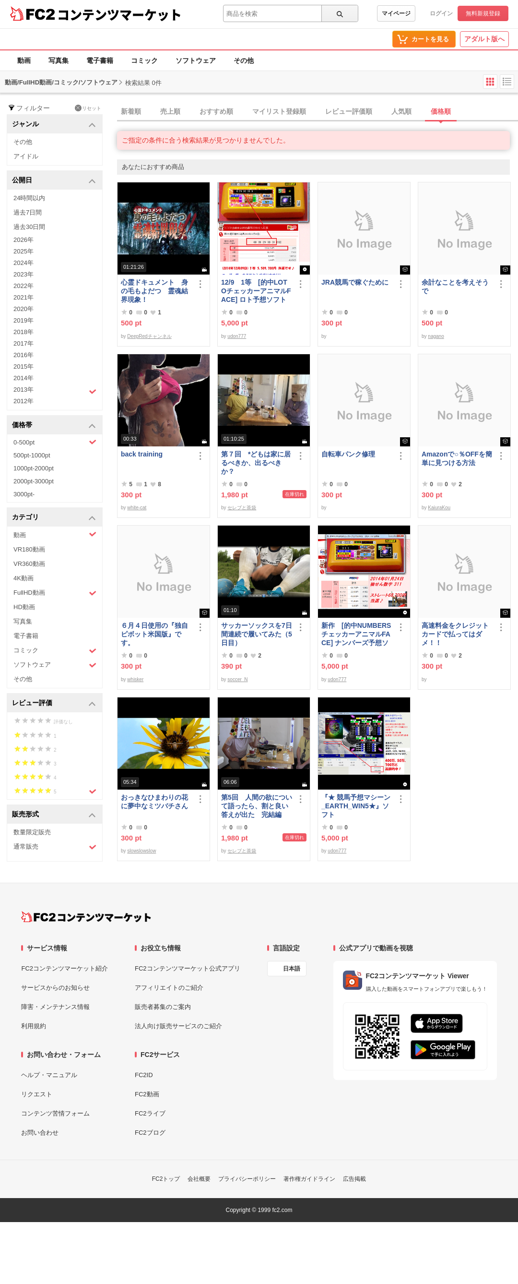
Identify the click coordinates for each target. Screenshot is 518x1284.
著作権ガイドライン (309, 1179)
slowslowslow (141, 850)
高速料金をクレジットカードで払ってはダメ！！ (455, 634)
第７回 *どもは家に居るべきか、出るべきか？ (256, 462)
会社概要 (199, 1179)
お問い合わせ (40, 1132)
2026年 (23, 239)
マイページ (396, 13)
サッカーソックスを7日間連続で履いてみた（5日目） (256, 634)
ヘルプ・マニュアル (49, 1075)
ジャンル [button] (54, 124)
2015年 (23, 366)
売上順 (170, 111)
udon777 (236, 336)
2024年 (23, 262)
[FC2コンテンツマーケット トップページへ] (86, 917)
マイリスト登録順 (279, 111)
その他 (244, 60)
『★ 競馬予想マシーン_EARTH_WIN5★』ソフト (355, 805)
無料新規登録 (483, 13)
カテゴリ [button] (54, 517)
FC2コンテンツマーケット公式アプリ (187, 968)
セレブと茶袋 (241, 507)
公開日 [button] (54, 180)
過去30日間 (29, 226)
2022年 (23, 285)
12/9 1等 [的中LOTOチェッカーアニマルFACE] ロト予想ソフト (256, 290)
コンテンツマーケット (119, 14)
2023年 (23, 274)
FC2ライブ (150, 1113)
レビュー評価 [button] (54, 703)
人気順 (401, 111)
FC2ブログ (150, 1132)
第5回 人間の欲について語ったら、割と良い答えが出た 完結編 (256, 805)
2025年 (23, 251)
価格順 (441, 111)
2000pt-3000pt (33, 481)
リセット (88, 108)
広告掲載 (354, 1179)
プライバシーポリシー (247, 1179)
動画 (24, 60)
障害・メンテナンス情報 (55, 1006)
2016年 (23, 355)
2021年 (23, 297)
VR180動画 (29, 549)
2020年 (23, 308)
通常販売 (54, 847)
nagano (436, 336)
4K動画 (23, 578)
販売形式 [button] (54, 814)
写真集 (58, 60)
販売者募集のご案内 (163, 1006)
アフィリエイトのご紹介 (169, 987)
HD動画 (24, 607)
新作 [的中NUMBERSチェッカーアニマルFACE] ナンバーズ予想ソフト (356, 634)
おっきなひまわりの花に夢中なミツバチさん (154, 801)
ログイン (441, 13)
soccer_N (237, 679)
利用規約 (33, 1026)
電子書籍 (99, 60)
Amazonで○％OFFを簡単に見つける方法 (457, 458)
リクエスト (36, 1094)
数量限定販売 (32, 832)
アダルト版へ (484, 39)
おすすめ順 (216, 111)
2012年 (23, 401)
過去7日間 (27, 212)
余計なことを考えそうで (455, 286)
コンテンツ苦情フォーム (55, 1113)
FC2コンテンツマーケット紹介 (64, 968)
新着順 (131, 111)
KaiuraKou (439, 507)
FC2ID (144, 1075)
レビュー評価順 (348, 111)
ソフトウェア (196, 60)
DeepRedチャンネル (149, 336)
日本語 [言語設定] (291, 968)
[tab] (317, 111)
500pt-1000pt (31, 455)
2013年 (54, 391)
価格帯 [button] (54, 425)
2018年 (23, 332)
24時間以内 (29, 198)
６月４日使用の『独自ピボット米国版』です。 (154, 634)
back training (142, 454)
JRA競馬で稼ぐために (354, 282)
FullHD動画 (54, 593)
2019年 (23, 320)
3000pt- (24, 494)
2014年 (23, 378)
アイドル (25, 156)
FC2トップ (166, 1179)
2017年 (23, 343)
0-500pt (54, 442)
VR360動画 (29, 563)
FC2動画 (147, 1094)
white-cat (136, 507)
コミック (144, 60)
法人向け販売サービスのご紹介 (178, 1026)
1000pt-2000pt (33, 468)
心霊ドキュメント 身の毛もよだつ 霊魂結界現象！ (154, 290)
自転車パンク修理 (348, 454)
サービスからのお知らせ (55, 987)
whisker (135, 679)
